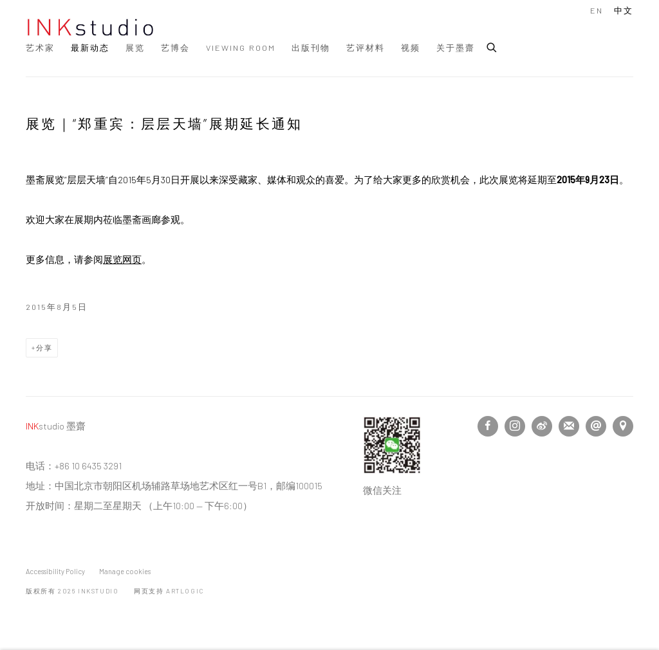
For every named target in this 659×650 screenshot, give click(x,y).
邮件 (596, 426)
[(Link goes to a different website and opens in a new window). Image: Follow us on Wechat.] (392, 470)
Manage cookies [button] (125, 571)
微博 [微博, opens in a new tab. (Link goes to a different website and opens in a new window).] (542, 426)
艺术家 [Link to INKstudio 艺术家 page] (40, 47)
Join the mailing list (569, 426)
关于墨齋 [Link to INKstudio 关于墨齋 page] (455, 47)
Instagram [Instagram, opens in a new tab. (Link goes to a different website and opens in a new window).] (515, 426)
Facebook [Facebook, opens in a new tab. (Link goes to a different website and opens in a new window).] (488, 426)
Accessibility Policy (55, 571)
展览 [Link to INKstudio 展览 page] (135, 47)
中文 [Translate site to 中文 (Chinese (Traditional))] (623, 10)
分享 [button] (44, 347)
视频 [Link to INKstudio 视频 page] (410, 47)
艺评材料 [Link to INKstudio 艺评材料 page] (365, 47)
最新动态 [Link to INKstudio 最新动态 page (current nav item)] (90, 47)
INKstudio (90, 27)
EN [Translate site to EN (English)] (596, 10)
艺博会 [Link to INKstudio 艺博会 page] (175, 47)
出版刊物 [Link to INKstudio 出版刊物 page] (311, 47)
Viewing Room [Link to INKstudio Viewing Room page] (240, 47)
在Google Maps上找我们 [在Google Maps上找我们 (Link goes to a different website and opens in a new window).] (623, 426)
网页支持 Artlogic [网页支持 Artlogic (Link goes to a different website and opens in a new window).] (169, 591)
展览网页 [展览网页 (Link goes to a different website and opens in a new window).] (122, 259)
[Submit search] (492, 45)
